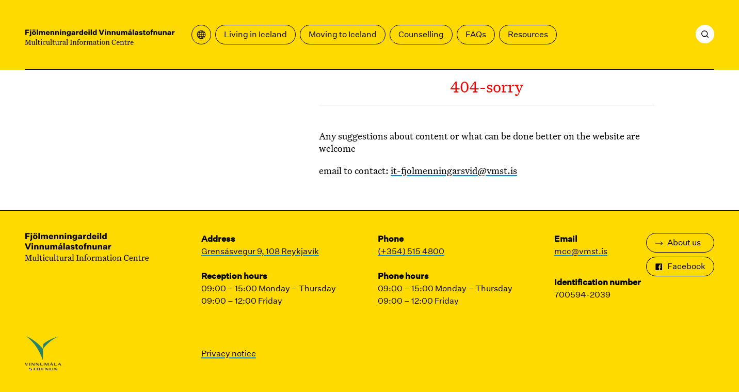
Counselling (421, 34)
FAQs (475, 34)
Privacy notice (228, 353)
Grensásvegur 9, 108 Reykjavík (260, 251)
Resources (528, 34)
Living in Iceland (255, 34)
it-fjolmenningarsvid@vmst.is (454, 170)
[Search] (705, 34)
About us (678, 242)
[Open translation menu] (201, 34)
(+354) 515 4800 (411, 251)
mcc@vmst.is (580, 251)
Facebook (680, 266)
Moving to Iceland (343, 34)
